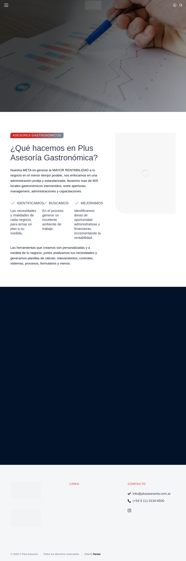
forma (96, 554)
